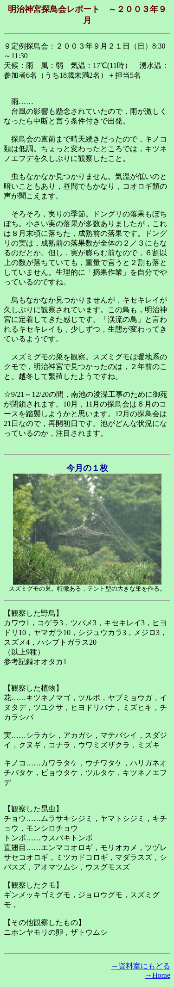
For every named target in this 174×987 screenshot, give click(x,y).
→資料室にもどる (140, 966)
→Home (157, 975)
